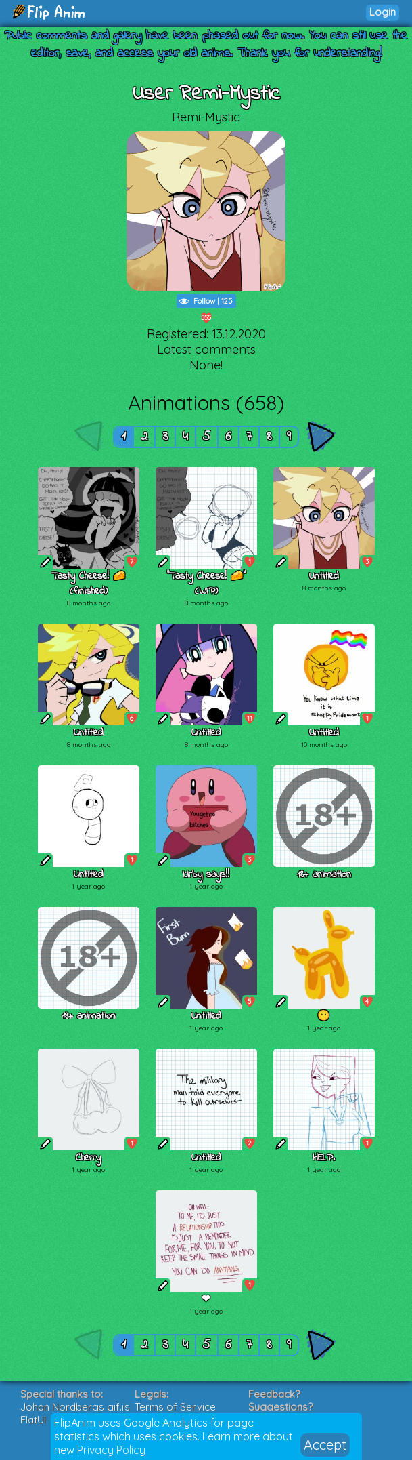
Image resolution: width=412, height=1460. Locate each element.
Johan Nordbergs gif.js (75, 1406)
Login (382, 11)
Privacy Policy (111, 1450)
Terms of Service (175, 1406)
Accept (325, 1444)
